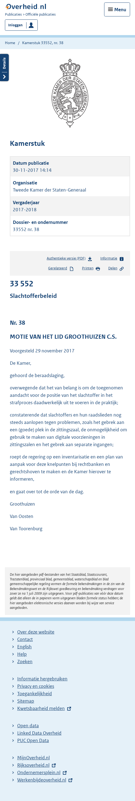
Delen (116, 268)
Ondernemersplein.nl (38, 772)
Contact (25, 639)
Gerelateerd (61, 268)
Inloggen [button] (15, 25)
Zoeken (25, 662)
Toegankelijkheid (34, 694)
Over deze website (35, 632)
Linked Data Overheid (39, 733)
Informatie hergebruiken (42, 679)
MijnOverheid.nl (33, 758)
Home (10, 42)
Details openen (4, 67)
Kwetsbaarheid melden (41, 708)
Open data (28, 726)
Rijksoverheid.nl (33, 765)
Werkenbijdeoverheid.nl (41, 780)
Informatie (112, 258)
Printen (91, 268)
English (24, 647)
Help (22, 654)
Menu (120, 10)
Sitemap (25, 701)
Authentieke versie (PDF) (69, 259)
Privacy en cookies (35, 686)
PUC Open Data (33, 740)
